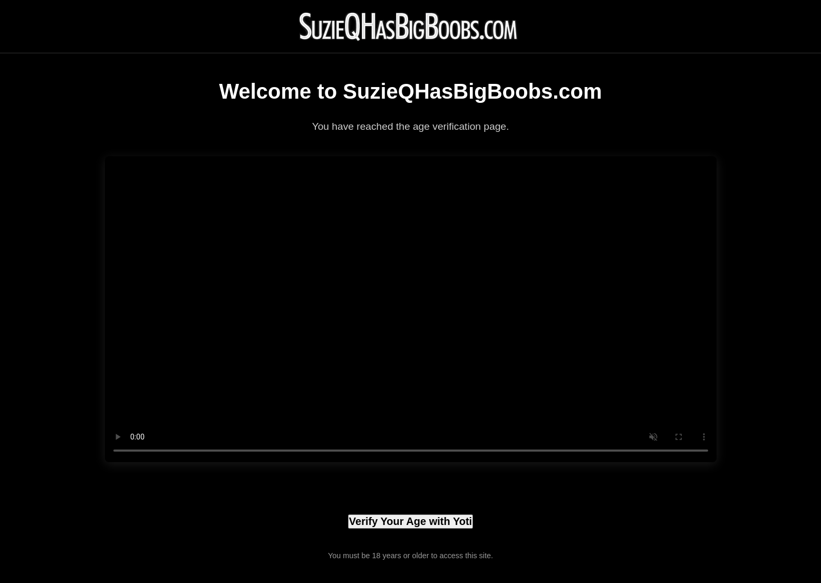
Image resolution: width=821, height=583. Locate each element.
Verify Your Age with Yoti (410, 521)
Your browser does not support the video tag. (411, 309)
